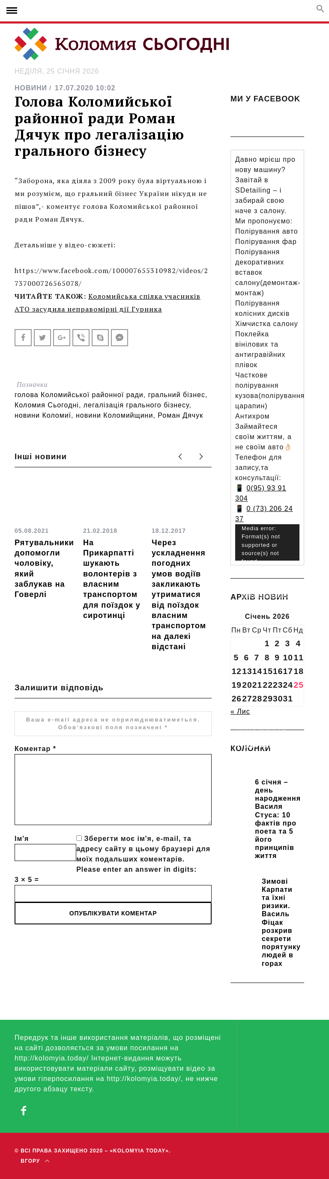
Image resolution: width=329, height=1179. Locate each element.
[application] (267, 542)
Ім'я (22, 838)
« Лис (240, 711)
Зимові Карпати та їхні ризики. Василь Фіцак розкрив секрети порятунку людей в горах (281, 922)
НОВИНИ (31, 88)
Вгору (35, 1161)
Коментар (35, 748)
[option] (45, 540)
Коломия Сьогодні (47, 405)
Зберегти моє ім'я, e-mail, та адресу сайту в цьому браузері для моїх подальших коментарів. (143, 849)
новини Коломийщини (114, 415)
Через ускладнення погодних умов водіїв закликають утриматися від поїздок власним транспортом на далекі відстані (179, 594)
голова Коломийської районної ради (79, 394)
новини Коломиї (43, 415)
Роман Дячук (180, 415)
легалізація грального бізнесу (136, 405)
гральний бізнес (176, 394)
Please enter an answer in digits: (136, 869)
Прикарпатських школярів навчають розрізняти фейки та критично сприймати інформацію (267, 763)
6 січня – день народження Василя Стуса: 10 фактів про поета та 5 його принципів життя (278, 819)
